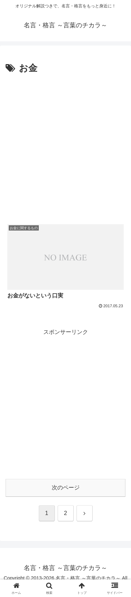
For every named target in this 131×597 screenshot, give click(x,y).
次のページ (66, 487)
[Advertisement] (65, 145)
